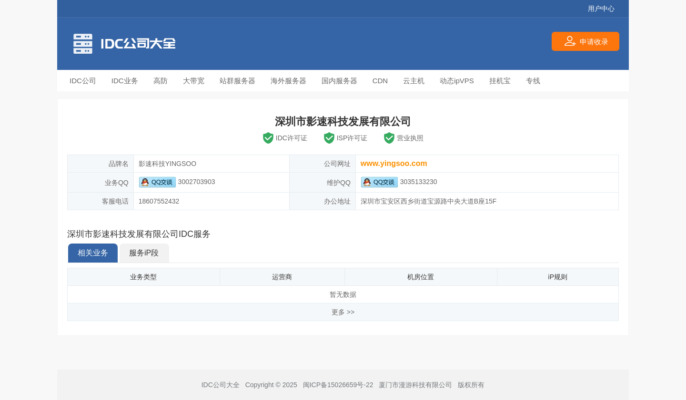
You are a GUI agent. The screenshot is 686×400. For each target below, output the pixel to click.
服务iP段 (144, 253)
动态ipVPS (457, 81)
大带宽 (193, 81)
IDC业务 (124, 81)
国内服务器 (339, 81)
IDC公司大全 (221, 385)
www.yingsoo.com (394, 163)
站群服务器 (237, 81)
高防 (160, 81)
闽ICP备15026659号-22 (338, 385)
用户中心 (601, 8)
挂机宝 (500, 81)
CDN (380, 81)
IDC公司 (83, 81)
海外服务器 (288, 81)
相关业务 (93, 253)
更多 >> (343, 312)
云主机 (413, 81)
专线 (533, 81)
